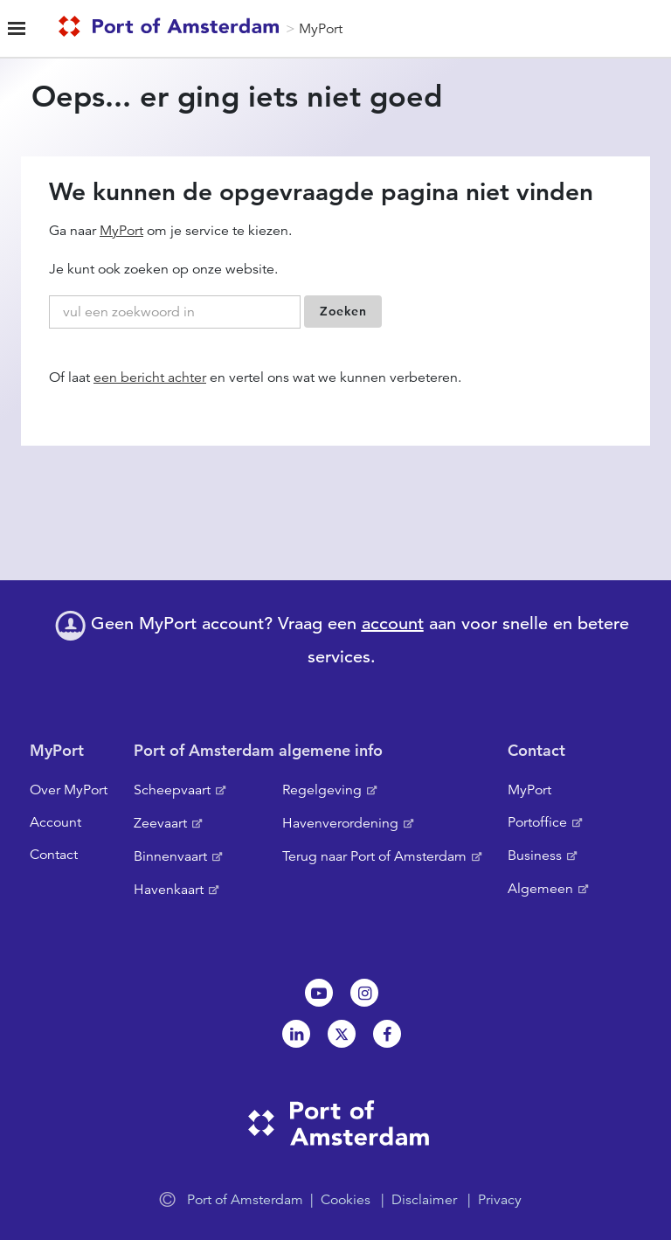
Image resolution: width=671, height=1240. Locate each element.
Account (55, 822)
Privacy (500, 1200)
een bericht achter (149, 377)
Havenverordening (340, 823)
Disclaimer (424, 1200)
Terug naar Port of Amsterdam (374, 856)
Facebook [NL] (387, 1034)
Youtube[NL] (319, 993)
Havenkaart (169, 889)
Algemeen (540, 888)
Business (535, 855)
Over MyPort (68, 790)
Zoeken (343, 311)
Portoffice (537, 822)
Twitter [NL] (342, 1034)
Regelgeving (322, 790)
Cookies (345, 1200)
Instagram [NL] (364, 993)
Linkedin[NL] (296, 1034)
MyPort (320, 29)
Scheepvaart (172, 790)
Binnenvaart (170, 856)
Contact (54, 854)
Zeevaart (160, 823)
